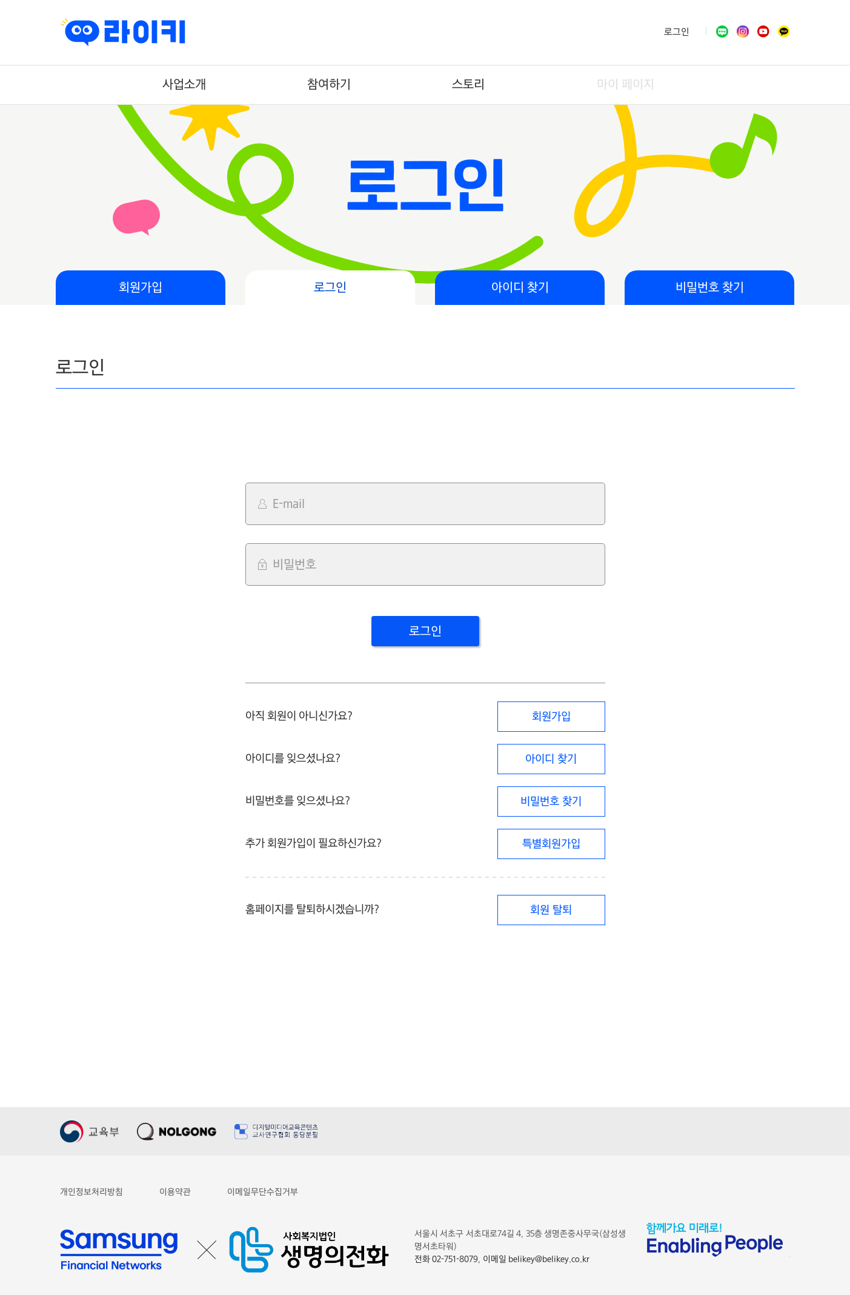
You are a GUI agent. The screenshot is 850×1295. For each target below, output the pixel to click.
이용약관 (175, 1192)
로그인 (676, 32)
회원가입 (140, 287)
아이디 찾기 (520, 287)
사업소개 (184, 84)
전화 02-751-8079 (447, 1259)
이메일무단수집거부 (262, 1192)
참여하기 (329, 84)
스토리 (468, 84)
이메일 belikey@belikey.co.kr (536, 1259)
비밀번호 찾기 (710, 287)
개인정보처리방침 (91, 1192)
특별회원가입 (551, 844)
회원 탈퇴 (550, 910)
